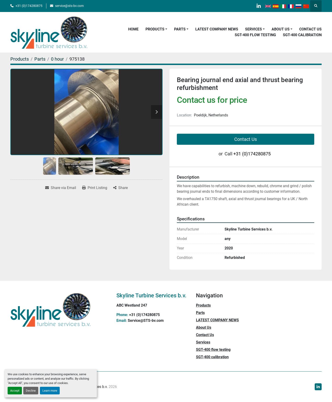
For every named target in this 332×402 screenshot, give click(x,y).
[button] (156, 29)
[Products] (19, 59)
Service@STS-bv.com (146, 320)
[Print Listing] (94, 187)
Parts (180, 29)
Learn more (49, 390)
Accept (14, 390)
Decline (31, 390)
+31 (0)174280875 (28, 6)
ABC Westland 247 (131, 305)
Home (133, 29)
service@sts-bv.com (69, 6)
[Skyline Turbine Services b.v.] (50, 309)
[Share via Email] (60, 187)
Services (253, 29)
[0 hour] (57, 59)
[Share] (120, 187)
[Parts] (39, 59)
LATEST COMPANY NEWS (216, 29)
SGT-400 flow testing (255, 35)
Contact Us (310, 29)
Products (154, 29)
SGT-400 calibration (302, 35)
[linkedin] (258, 6)
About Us (281, 29)
